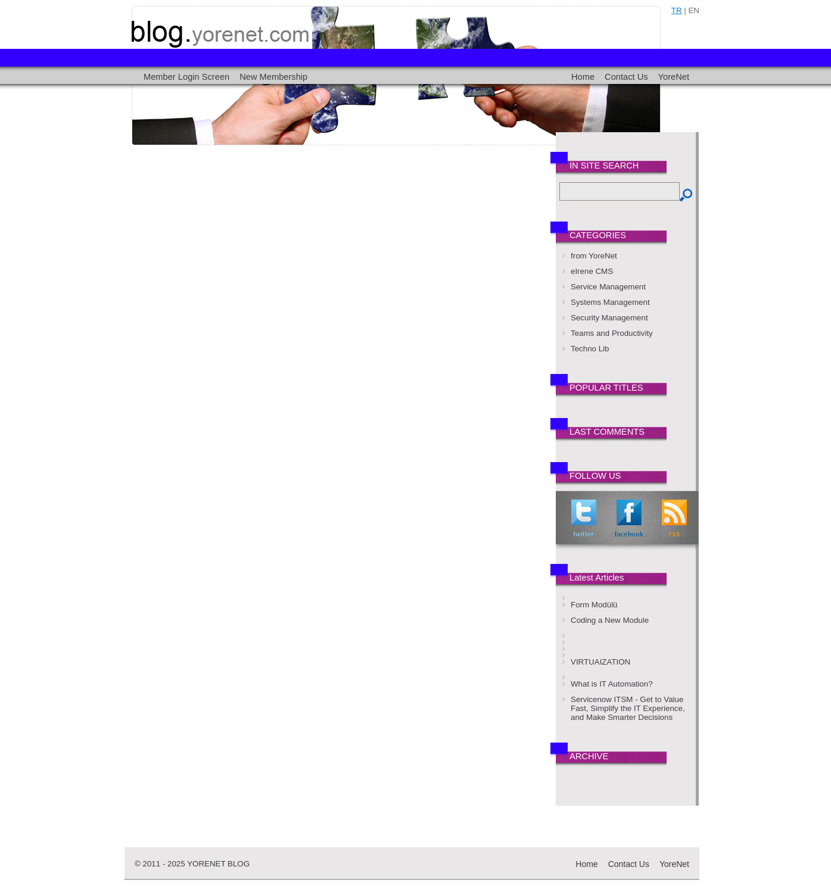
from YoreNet (594, 255)
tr (676, 10)
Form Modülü (594, 604)
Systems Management (610, 302)
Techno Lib (590, 348)
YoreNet (673, 77)
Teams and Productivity (612, 333)
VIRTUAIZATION (600, 661)
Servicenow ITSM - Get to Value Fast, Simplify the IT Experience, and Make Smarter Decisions (628, 708)
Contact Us (626, 77)
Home (583, 77)
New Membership (273, 77)
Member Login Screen (186, 77)
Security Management (609, 317)
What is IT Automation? (612, 683)
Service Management (608, 286)
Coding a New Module (610, 620)
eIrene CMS (592, 271)
